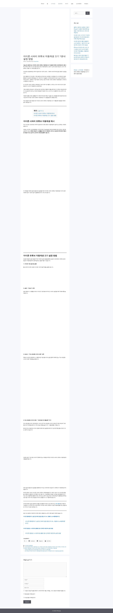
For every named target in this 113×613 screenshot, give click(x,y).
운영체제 (60, 3)
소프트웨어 (78, 3)
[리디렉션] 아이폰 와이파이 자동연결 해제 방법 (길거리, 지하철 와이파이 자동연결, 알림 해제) (44, 551)
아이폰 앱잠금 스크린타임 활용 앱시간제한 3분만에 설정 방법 (38, 528)
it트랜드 (86, 3)
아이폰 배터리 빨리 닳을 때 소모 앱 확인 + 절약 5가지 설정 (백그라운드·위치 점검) (81, 43)
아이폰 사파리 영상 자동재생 (46, 546)
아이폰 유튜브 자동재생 (52, 548)
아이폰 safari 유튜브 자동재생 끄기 (32, 546)
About (42, 3)
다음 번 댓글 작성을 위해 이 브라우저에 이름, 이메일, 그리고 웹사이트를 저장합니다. (45, 590)
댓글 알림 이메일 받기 (30, 594)
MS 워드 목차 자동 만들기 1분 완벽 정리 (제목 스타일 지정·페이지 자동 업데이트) (81, 57)
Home (75, 70)
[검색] (88, 13)
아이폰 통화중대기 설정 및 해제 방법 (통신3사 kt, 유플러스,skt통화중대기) (41, 516)
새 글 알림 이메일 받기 (30, 597)
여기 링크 (57, 503)
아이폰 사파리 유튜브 (56, 546)
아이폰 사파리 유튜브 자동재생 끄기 (39, 548)
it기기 (66, 3)
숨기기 (41, 111)
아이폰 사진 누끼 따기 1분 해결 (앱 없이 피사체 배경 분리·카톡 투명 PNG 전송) (81, 37)
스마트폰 (53, 3)
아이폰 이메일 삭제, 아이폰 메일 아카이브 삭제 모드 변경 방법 (37, 549)
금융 (72, 3)
